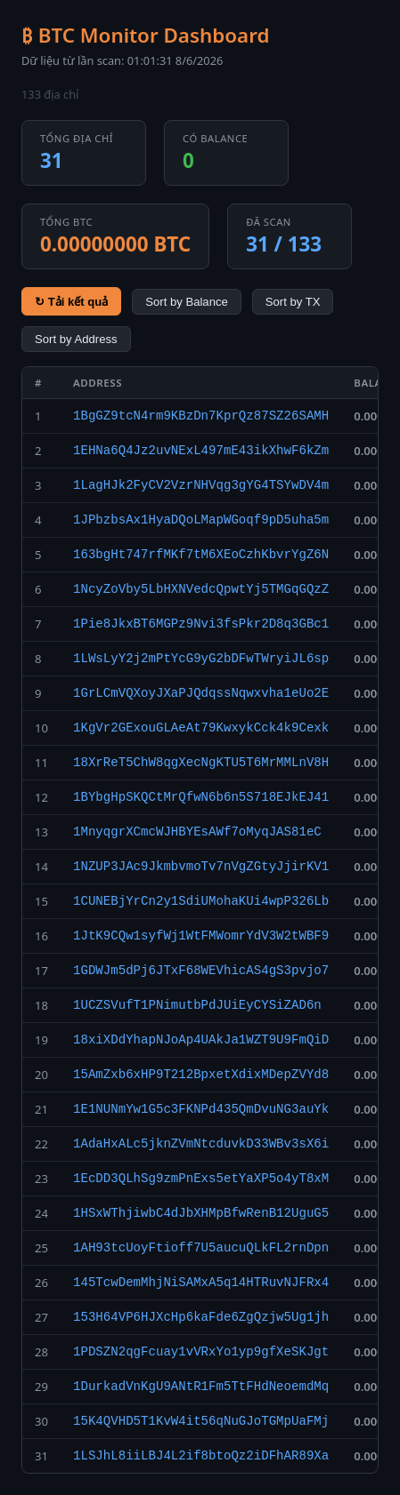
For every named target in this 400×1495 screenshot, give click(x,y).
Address (97, 382)
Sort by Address (76, 339)
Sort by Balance (186, 301)
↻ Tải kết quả (71, 301)
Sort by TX (293, 301)
